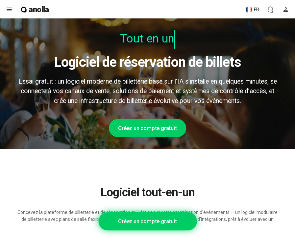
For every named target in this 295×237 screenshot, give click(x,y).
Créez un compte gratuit (147, 128)
